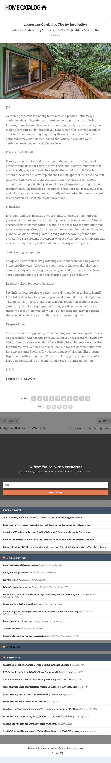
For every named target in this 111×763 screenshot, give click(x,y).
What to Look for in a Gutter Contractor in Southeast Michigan (37, 665)
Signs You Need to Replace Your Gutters (24, 702)
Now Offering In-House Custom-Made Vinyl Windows (32, 694)
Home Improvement (16, 557)
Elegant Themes (49, 748)
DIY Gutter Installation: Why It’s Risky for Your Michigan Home (37, 672)
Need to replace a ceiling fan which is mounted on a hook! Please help (40, 611)
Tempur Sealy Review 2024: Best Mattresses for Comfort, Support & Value (42, 517)
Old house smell (12, 628)
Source (10, 378)
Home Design (13, 647)
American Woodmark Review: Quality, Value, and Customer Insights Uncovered (47, 532)
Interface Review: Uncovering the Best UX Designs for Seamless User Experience (46, 525)
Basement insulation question (19, 604)
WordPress (77, 748)
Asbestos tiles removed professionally (24, 636)
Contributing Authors (38, 30)
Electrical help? (11, 580)
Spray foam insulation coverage (20, 565)
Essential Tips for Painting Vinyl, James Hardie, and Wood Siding (39, 716)
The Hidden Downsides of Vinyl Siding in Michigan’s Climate (36, 679)
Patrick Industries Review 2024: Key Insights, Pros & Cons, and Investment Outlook (48, 540)
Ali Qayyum (27, 378)
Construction (13, 657)
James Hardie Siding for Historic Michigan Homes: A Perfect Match (40, 687)
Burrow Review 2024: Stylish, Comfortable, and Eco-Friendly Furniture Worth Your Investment (55, 547)
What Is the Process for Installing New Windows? (30, 724)
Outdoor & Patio (82, 30)
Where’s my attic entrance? (18, 587)
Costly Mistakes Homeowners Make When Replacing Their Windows (41, 731)
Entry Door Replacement (16, 572)
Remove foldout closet (15, 621)
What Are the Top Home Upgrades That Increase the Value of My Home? (42, 709)
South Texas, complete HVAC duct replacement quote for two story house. (43, 594)
